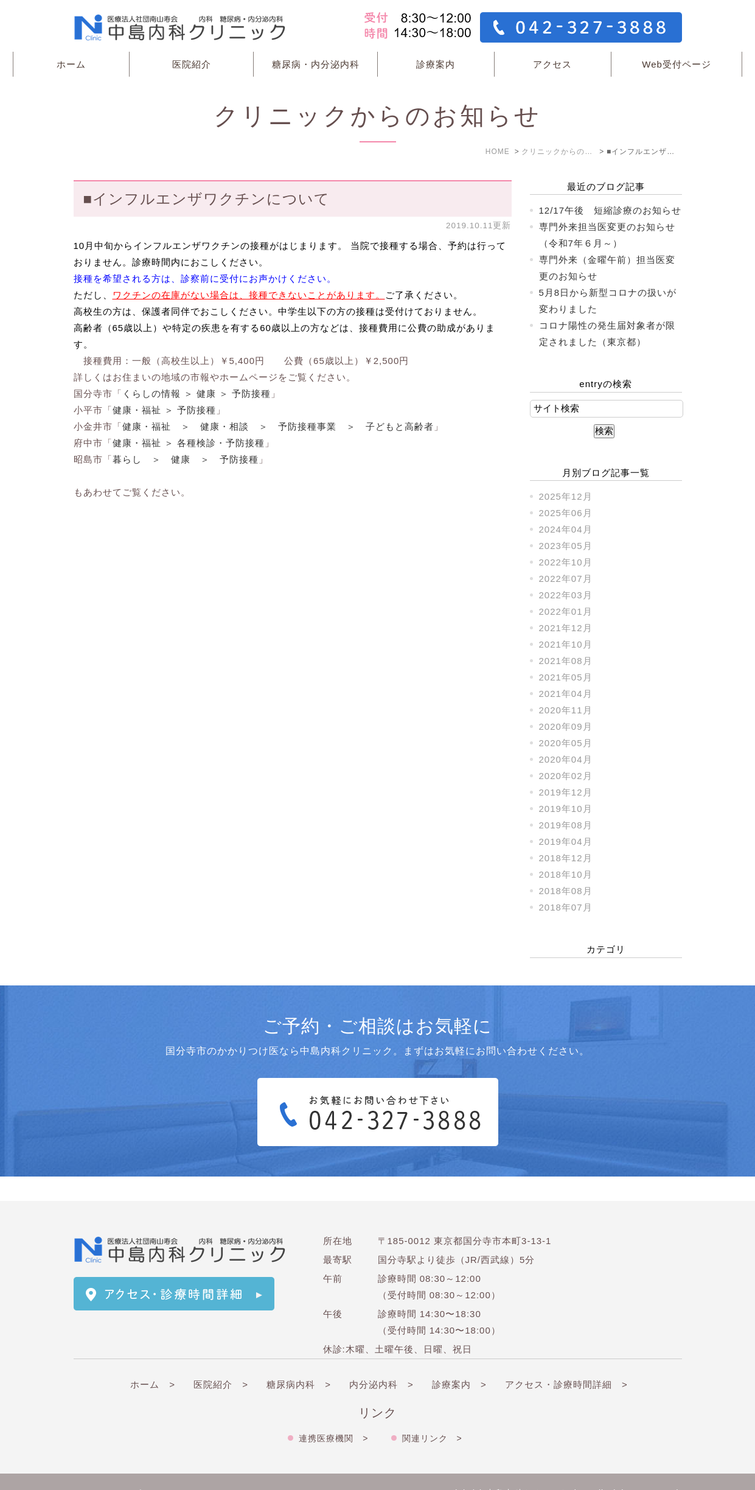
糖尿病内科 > (298, 1360)
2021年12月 (566, 628)
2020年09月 (566, 726)
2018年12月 (566, 858)
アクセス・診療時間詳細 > (566, 1360)
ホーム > (152, 1360)
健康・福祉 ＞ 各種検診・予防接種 (189, 443)
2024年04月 (566, 529)
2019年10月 (566, 808)
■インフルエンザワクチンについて (206, 199)
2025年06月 (566, 513)
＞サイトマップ (108, 1469)
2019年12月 (566, 792)
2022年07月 (566, 578)
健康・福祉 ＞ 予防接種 (164, 410)
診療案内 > (459, 1360)
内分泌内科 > (381, 1360)
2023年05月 (566, 545)
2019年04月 (566, 841)
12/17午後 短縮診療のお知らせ (610, 210)
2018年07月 (566, 907)
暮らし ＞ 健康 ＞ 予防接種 (186, 459)
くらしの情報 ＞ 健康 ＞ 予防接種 (196, 393)
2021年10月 (566, 644)
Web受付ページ (676, 64)
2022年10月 (566, 562)
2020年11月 (566, 710)
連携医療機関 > (333, 1414)
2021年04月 (566, 693)
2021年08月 (566, 661)
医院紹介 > (220, 1360)
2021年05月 (566, 677)
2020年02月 (566, 776)
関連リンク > (432, 1414)
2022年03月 (566, 595)
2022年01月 (566, 611)
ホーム (71, 64)
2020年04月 (566, 759)
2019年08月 (566, 825)
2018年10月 (566, 874)
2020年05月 (566, 743)
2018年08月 (566, 891)
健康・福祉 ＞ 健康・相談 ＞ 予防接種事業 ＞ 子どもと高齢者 (278, 426)
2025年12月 (566, 496)
